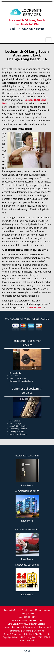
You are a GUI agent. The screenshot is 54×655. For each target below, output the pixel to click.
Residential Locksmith (27, 455)
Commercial (30, 627)
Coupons (27, 631)
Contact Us (39, 631)
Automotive (44, 627)
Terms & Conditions (12, 634)
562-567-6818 (33, 28)
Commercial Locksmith (27, 490)
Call (27, 650)
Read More (27, 485)
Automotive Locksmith (27, 529)
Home (6, 627)
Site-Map (39, 634)
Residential (17, 627)
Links (48, 634)
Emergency (15, 631)
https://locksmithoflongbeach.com (27, 620)
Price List (28, 634)
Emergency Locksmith (27, 564)
